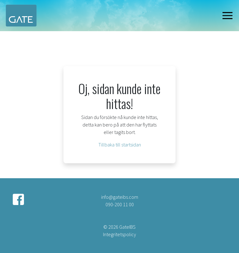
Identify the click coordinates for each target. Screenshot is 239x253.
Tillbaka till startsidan (119, 144)
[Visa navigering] (228, 15)
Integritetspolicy (119, 234)
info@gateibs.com (119, 197)
